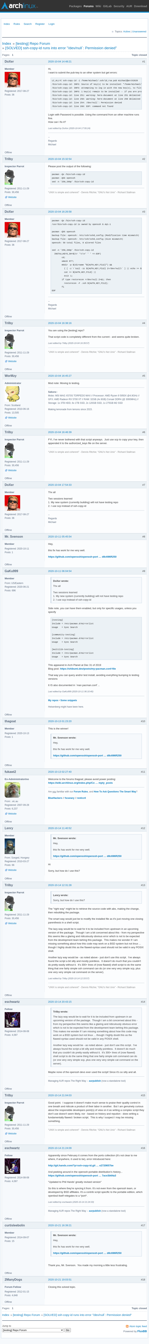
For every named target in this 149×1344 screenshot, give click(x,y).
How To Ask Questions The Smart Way (115, 791)
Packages (75, 6)
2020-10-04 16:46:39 (60, 432)
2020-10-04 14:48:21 (60, 61)
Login (52, 23)
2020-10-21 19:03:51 (60, 1279)
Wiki (98, 6)
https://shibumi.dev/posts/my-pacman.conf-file (88, 668)
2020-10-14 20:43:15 (60, 1001)
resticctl (81, 798)
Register (40, 23)
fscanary (69, 798)
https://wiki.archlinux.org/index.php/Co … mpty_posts (80, 782)
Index (7, 23)
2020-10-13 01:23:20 (60, 721)
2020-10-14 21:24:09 (60, 1148)
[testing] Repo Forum (33, 43)
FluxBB (142, 1331)
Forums (89, 6)
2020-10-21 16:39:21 (60, 1225)
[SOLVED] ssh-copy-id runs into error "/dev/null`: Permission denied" (61, 48)
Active (126, 31)
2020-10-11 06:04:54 (60, 571)
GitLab (107, 6)
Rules (17, 23)
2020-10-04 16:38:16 (60, 323)
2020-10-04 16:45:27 (60, 375)
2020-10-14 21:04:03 (60, 1095)
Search (28, 23)
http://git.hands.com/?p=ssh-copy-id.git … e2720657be (80, 1165)
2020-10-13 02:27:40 (60, 771)
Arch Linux (19, 6)
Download (140, 6)
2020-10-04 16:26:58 (60, 211)
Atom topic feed (138, 1326)
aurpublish (95, 1081)
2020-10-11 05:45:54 (60, 536)
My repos (53, 700)
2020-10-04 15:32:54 (60, 159)
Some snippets (68, 700)
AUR (129, 6)
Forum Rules (81, 791)
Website (12, 197)
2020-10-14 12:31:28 (60, 885)
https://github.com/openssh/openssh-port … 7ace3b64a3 (82, 1175)
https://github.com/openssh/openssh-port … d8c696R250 (82, 556)
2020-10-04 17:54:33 (60, 484)
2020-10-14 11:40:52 (60, 828)
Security (119, 6)
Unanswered (139, 31)
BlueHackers (55, 798)
